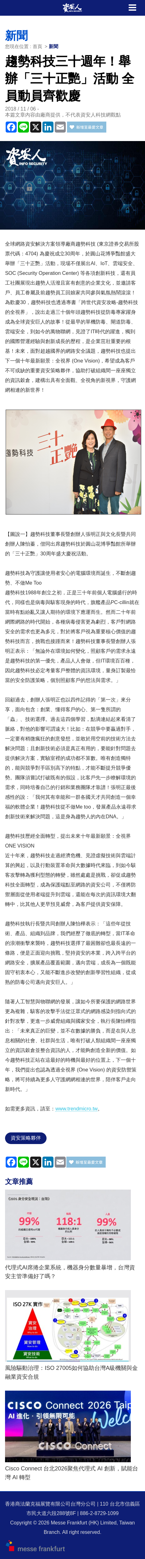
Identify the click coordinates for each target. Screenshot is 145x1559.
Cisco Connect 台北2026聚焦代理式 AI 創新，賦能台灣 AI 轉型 (71, 1472)
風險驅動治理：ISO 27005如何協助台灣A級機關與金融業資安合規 (71, 1372)
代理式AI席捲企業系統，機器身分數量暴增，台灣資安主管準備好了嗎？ (70, 1271)
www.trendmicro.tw (76, 1108)
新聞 (53, 46)
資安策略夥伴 (26, 1138)
